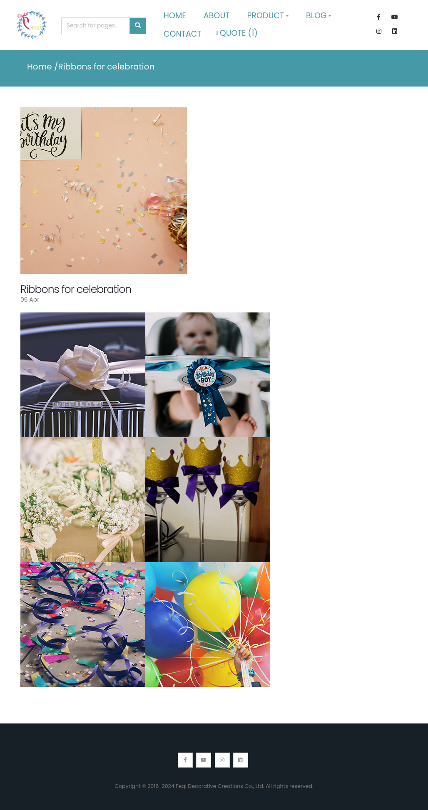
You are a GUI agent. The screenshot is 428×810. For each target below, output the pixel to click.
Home (175, 15)
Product (265, 15)
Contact (183, 34)
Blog (316, 15)
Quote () (237, 33)
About (217, 15)
